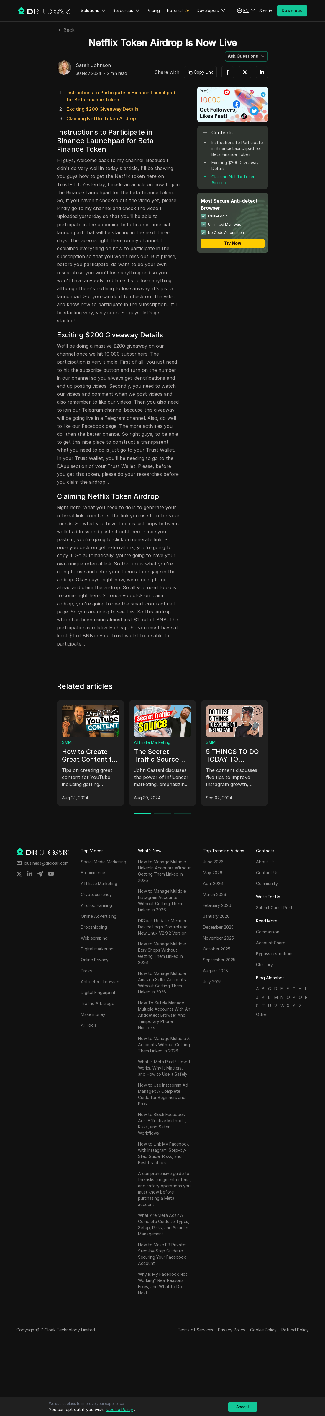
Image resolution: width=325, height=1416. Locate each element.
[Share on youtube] (51, 874)
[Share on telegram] (40, 874)
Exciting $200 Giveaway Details (102, 109)
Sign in (265, 10)
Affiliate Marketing (152, 742)
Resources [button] (126, 11)
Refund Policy (295, 1329)
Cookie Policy (263, 1329)
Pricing (153, 10)
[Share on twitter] (19, 874)
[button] (246, 11)
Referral (175, 10)
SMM (67, 742)
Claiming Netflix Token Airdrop (101, 118)
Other (261, 1014)
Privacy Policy (231, 1329)
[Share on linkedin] (30, 874)
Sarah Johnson (93, 65)
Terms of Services (195, 1329)
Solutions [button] (93, 11)
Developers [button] (211, 11)
